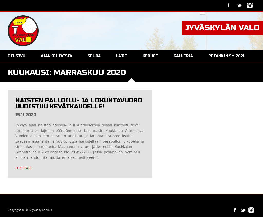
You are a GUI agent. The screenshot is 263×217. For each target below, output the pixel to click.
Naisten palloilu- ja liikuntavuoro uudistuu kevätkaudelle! (78, 103)
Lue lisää (23, 167)
